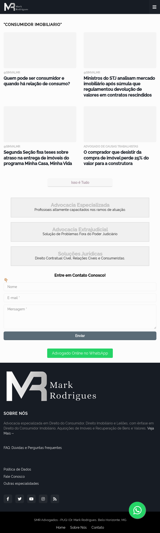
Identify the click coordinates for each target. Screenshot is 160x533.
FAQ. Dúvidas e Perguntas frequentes (33, 443)
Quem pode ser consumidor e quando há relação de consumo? (39, 80)
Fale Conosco (14, 472)
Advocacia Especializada (80, 201)
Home (60, 523)
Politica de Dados (17, 465)
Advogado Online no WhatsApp (80, 349)
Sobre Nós (78, 523)
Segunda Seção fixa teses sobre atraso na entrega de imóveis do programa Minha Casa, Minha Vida (39, 154)
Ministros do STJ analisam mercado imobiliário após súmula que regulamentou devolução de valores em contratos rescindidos (117, 85)
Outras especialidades (21, 479)
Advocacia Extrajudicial (80, 225)
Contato (97, 523)
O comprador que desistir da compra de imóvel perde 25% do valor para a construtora (117, 154)
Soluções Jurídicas (80, 249)
